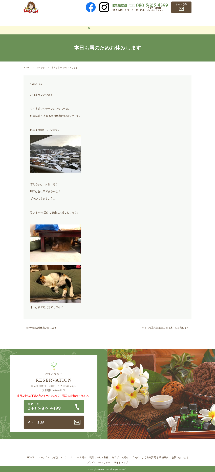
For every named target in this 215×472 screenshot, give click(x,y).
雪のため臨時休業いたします (41, 323)
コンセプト (43, 19)
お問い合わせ (33, 25)
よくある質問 (162, 19)
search (47, 25)
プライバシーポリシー (99, 457)
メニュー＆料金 (82, 19)
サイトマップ (121, 457)
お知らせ (40, 62)
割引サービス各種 (106, 19)
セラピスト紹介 (129, 19)
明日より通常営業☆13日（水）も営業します (165, 323)
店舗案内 (178, 19)
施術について (62, 19)
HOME (29, 19)
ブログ (146, 19)
